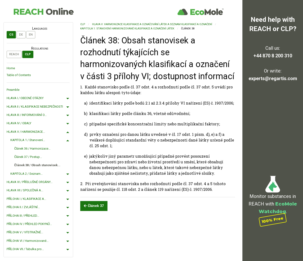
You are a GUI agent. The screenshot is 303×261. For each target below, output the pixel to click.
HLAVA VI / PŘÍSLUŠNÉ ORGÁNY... (30, 182)
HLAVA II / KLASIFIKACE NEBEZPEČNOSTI (35, 106)
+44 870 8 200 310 (273, 56)
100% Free (272, 220)
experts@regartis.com (273, 78)
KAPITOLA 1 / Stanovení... (27, 140)
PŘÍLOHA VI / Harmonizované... (28, 241)
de (21, 34)
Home (11, 68)
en (31, 34)
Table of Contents (19, 75)
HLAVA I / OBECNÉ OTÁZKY (25, 98)
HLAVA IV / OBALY (19, 123)
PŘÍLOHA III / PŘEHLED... (23, 215)
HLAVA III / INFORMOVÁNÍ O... (27, 115)
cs (11, 34)
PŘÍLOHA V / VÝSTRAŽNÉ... (25, 232)
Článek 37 (94, 206)
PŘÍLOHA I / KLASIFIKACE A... (26, 199)
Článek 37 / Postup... (28, 157)
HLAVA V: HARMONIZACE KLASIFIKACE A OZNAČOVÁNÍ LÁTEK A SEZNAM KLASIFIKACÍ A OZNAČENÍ (152, 24)
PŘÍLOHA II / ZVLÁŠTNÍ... (23, 207)
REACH (43, 11)
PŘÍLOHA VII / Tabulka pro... (25, 249)
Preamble (13, 90)
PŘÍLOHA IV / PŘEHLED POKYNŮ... (29, 224)
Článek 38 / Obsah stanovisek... (37, 165)
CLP (28, 54)
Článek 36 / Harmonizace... (32, 148)
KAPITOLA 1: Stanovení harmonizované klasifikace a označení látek (127, 28)
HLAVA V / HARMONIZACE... (26, 131)
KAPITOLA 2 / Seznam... (26, 173)
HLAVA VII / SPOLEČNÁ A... (25, 190)
